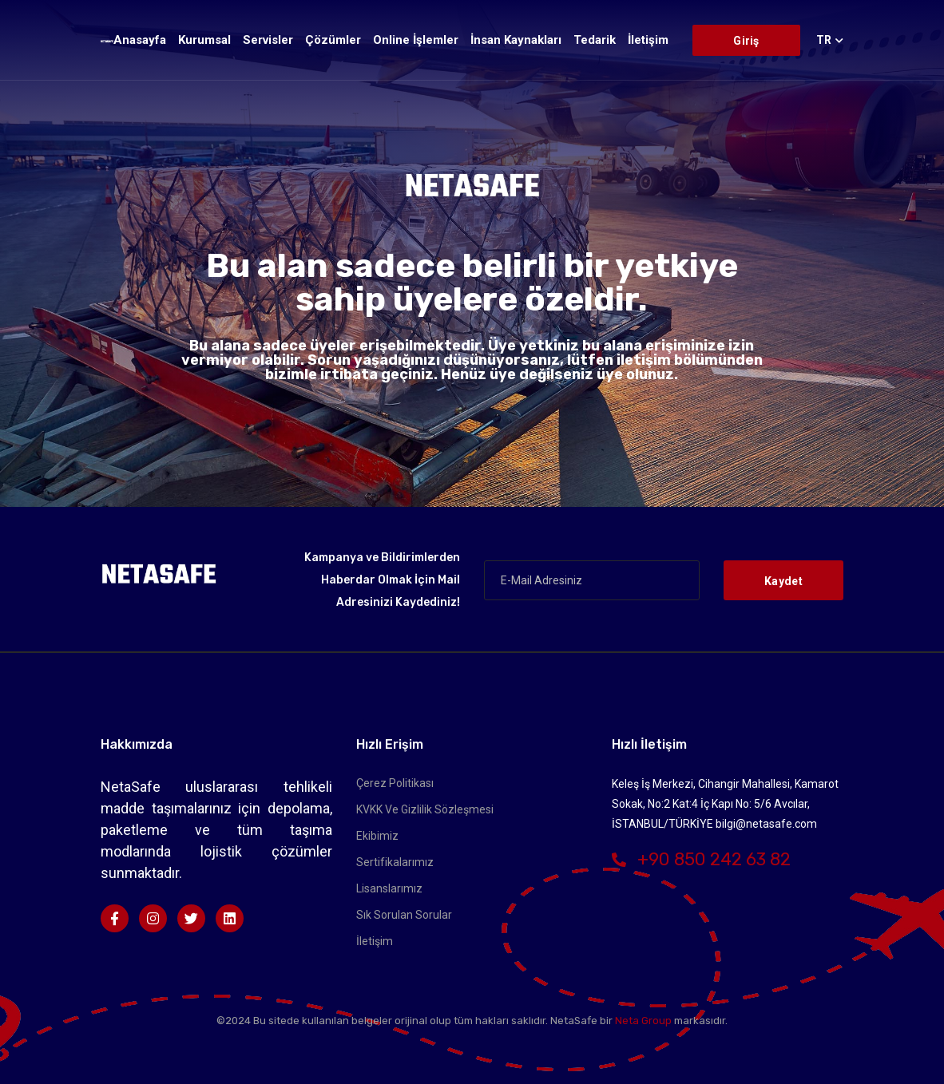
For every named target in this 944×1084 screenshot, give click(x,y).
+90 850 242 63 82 (701, 859)
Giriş (746, 40)
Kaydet (783, 581)
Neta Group (644, 1021)
